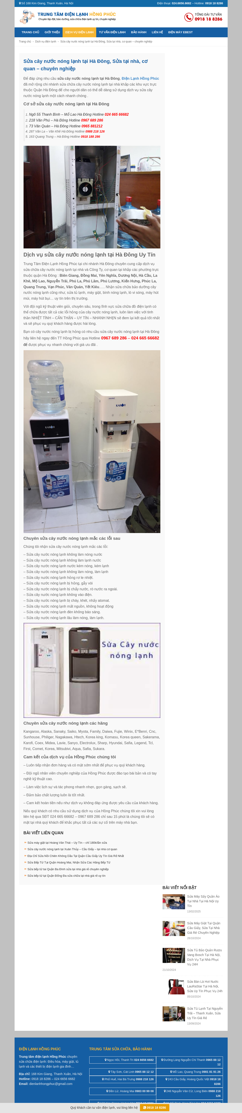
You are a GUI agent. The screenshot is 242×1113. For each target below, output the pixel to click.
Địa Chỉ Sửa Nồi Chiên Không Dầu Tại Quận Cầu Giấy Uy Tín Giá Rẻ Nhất (76, 856)
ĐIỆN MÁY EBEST (180, 32)
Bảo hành (138, 32)
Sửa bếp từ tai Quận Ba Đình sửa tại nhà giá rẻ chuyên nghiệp (68, 869)
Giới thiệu (52, 32)
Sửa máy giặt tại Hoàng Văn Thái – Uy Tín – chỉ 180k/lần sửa (67, 842)
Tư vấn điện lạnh (112, 32)
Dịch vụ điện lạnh (79, 32)
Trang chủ (30, 32)
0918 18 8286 (154, 1107)
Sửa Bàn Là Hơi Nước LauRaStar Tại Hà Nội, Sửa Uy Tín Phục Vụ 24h (204, 986)
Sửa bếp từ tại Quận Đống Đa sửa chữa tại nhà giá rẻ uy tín (67, 875)
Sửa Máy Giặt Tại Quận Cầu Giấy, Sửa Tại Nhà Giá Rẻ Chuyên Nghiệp (203, 927)
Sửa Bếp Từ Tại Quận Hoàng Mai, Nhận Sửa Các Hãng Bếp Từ (69, 862)
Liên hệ (157, 32)
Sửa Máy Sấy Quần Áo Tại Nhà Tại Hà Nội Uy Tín (203, 901)
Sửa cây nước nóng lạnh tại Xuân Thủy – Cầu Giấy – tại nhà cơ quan (72, 849)
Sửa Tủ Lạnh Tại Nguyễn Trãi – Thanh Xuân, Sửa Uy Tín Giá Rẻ (205, 1013)
